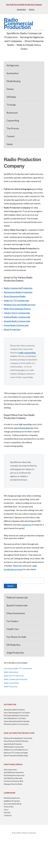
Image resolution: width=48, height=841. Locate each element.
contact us (26, 524)
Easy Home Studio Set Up (12, 804)
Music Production (12, 329)
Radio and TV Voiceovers (14, 676)
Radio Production (11, 686)
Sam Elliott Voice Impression (14, 772)
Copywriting (13, 120)
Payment (7, 812)
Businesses (12, 112)
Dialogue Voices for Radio (13, 784)
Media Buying (13, 81)
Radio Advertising (11, 672)
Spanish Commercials (17, 605)
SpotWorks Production (12, 801)
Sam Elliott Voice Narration (13, 778)
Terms (6, 810)
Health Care (13, 629)
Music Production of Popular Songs (16, 755)
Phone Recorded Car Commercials (16, 724)
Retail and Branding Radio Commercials (18, 738)
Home (10, 144)
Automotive (21, 9)
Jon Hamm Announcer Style (13, 781)
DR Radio (11, 96)
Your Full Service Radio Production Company (24, 4)
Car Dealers (12, 621)
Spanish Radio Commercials (17, 321)
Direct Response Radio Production (16, 741)
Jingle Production (15, 652)
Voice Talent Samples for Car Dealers (17, 713)
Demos (31, 9)
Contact (11, 136)
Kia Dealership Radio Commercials (16, 715)
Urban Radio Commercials (16, 325)
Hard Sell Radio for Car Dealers (15, 718)
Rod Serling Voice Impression (14, 775)
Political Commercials (17, 597)
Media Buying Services (12, 798)
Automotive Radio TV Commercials (18, 668)
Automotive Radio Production (18, 292)
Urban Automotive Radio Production (17, 721)
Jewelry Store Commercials (17, 313)
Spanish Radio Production (13, 744)
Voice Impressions (10, 770)
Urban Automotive (16, 613)
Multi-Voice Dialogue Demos (17, 308)
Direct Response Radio (14, 296)
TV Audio (11, 104)
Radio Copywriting (11, 683)
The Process (13, 128)
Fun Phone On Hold (16, 636)
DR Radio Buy (13, 644)
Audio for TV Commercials (16, 300)
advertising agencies (24, 428)
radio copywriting (26, 352)
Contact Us (8, 815)
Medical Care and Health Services (20, 304)
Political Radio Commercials (17, 317)
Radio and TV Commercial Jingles (16, 753)
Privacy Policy (9, 807)
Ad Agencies (13, 65)
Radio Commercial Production (18, 23)
